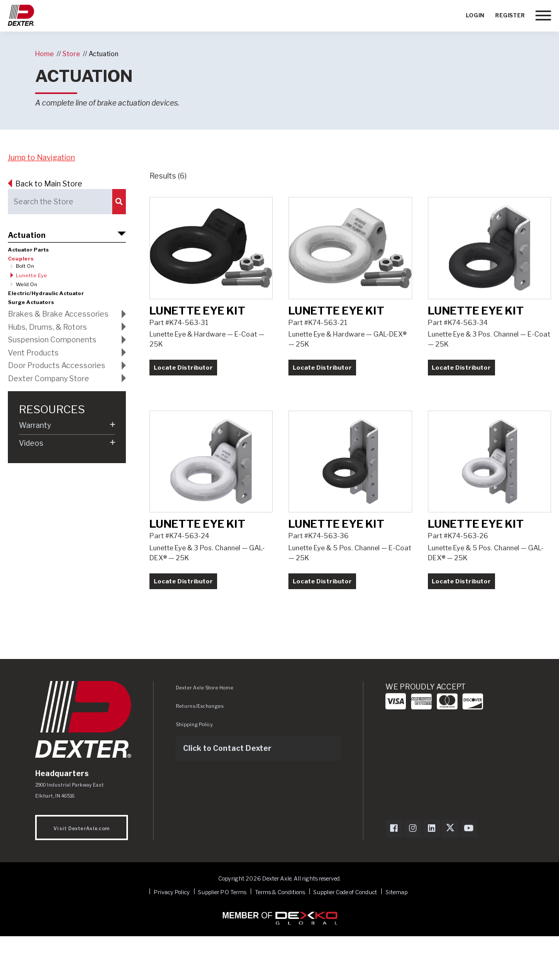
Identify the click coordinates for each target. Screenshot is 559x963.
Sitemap (396, 918)
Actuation (104, 54)
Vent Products (33, 352)
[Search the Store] (60, 201)
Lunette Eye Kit (197, 323)
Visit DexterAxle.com (81, 855)
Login (475, 15)
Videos (31, 442)
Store (71, 54)
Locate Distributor (183, 380)
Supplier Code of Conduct (345, 918)
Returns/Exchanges (200, 733)
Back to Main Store (48, 183)
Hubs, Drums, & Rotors (47, 326)
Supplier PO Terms (222, 918)
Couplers (21, 258)
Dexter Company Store (48, 378)
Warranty (35, 425)
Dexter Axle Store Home (204, 714)
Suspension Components (52, 339)
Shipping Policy (194, 751)
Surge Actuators (31, 302)
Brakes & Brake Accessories (58, 313)
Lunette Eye (31, 275)
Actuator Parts (28, 250)
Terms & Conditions (280, 918)
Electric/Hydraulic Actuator (46, 293)
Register (510, 15)
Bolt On (25, 266)
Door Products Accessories (56, 365)
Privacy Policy (172, 918)
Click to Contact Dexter (227, 774)
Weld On (26, 284)
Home (44, 54)
